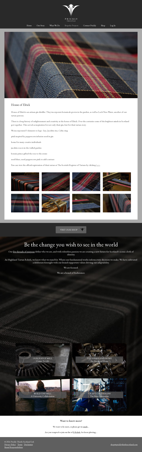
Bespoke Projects (71, 25)
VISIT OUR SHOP (68, 229)
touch (85, 426)
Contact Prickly (89, 25)
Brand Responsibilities (13, 447)
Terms (19, 444)
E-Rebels (76, 432)
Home (29, 25)
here (98, 165)
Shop (103, 25)
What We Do (54, 25)
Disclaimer (28, 444)
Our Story (41, 25)
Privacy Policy (10, 444)
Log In (112, 25)
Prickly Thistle (71, 12)
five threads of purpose (24, 251)
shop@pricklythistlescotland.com (124, 444)
